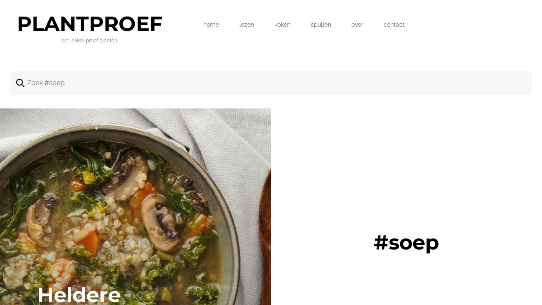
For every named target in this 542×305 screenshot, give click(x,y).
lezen (246, 24)
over (357, 24)
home (211, 24)
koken (282, 24)
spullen (321, 24)
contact (394, 24)
